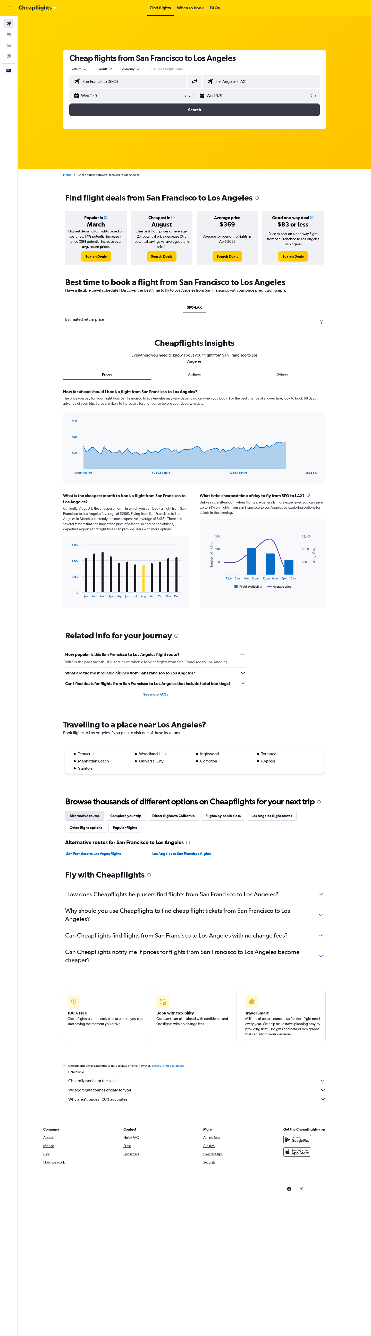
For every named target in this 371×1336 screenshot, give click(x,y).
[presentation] (257, 198)
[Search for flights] (8, 24)
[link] (96, 256)
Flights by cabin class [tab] (223, 816)
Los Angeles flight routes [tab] (271, 816)
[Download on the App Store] (297, 1152)
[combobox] (79, 69)
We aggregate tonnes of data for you (197, 1090)
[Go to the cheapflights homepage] (38, 8)
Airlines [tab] (194, 374)
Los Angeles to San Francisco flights (181, 854)
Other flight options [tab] (86, 828)
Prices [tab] (107, 374)
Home (67, 175)
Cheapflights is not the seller (197, 1081)
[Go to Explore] (8, 56)
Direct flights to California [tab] (173, 816)
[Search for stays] (8, 34)
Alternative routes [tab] (84, 816)
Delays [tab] (282, 374)
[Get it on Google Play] (297, 1139)
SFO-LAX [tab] (194, 307)
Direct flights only (168, 69)
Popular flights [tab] (125, 828)
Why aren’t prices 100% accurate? (197, 1099)
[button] (8, 8)
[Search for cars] (8, 45)
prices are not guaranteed (167, 1066)
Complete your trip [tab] (125, 816)
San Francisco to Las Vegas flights (93, 854)
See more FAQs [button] (155, 694)
